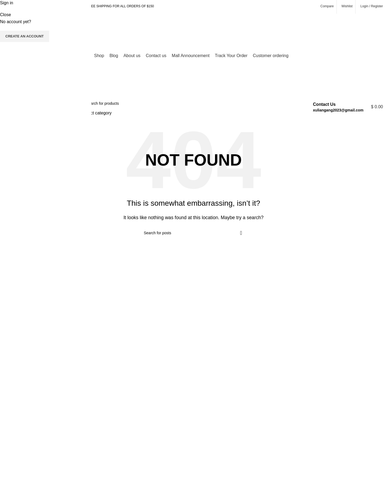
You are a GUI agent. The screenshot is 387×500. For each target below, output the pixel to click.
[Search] (189, 103)
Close (5, 14)
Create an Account (24, 36)
